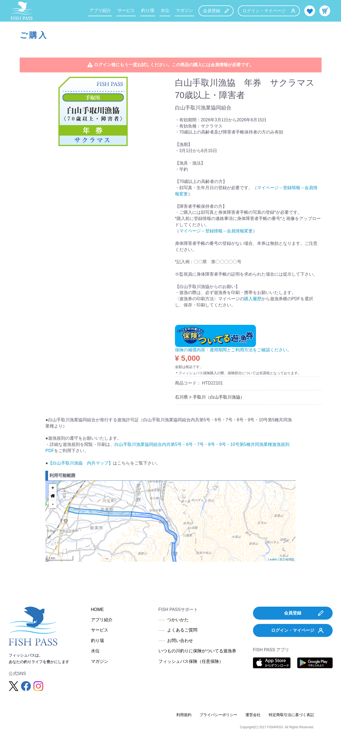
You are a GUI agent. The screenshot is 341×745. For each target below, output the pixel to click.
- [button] (52, 504)
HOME (97, 609)
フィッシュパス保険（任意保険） (190, 661)
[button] (53, 496)
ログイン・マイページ (268, 10)
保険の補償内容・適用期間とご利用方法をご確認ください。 (233, 350)
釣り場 (147, 10)
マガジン (184, 10)
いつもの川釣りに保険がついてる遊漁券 (197, 651)
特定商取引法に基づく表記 (291, 715)
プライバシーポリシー (218, 715)
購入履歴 (252, 298)
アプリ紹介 (100, 10)
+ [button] (52, 488)
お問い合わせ (180, 640)
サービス (126, 10)
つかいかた (178, 619)
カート (324, 10)
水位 (165, 10)
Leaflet (272, 559)
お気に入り (309, 10)
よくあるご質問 (182, 630)
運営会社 (253, 715)
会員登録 (216, 10)
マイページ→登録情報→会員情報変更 (216, 231)
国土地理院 (286, 559)
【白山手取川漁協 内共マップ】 (80, 463)
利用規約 (183, 715)
